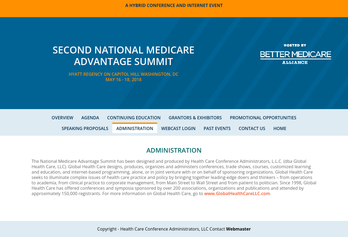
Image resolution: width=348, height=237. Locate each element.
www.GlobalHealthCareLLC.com (237, 193)
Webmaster (238, 229)
